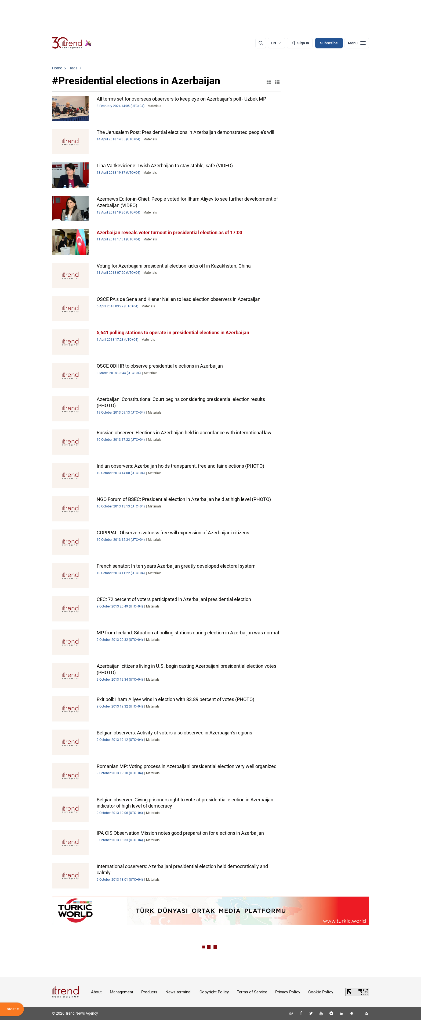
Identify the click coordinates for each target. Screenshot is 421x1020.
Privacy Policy (287, 992)
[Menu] (356, 43)
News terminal (178, 992)
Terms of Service (252, 992)
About (96, 992)
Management (121, 992)
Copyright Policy (214, 992)
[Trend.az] (72, 43)
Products (149, 992)
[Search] (260, 43)
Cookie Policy (320, 992)
